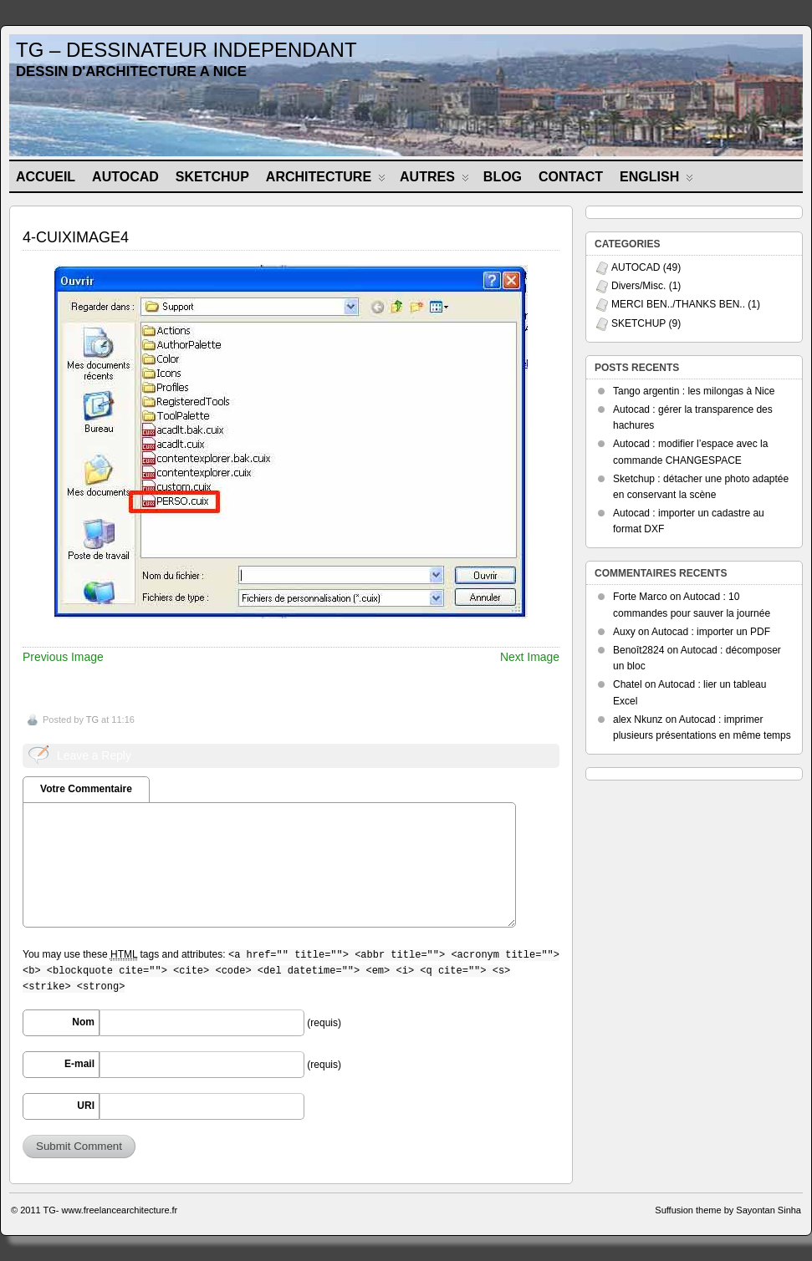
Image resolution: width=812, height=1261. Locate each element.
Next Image (529, 657)
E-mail (79, 1064)
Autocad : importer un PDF (710, 632)
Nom (83, 1022)
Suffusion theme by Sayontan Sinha (728, 1210)
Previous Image (63, 657)
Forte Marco (640, 597)
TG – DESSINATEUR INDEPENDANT (186, 49)
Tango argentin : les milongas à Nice (693, 391)
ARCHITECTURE (326, 180)
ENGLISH (656, 180)
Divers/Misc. (638, 286)
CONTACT (571, 177)
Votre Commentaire (86, 789)
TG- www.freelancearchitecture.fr (110, 1210)
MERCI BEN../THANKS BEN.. (678, 304)
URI (85, 1105)
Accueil (45, 177)
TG (92, 719)
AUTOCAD (125, 177)
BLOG (502, 177)
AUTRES (434, 180)
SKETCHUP (212, 177)
